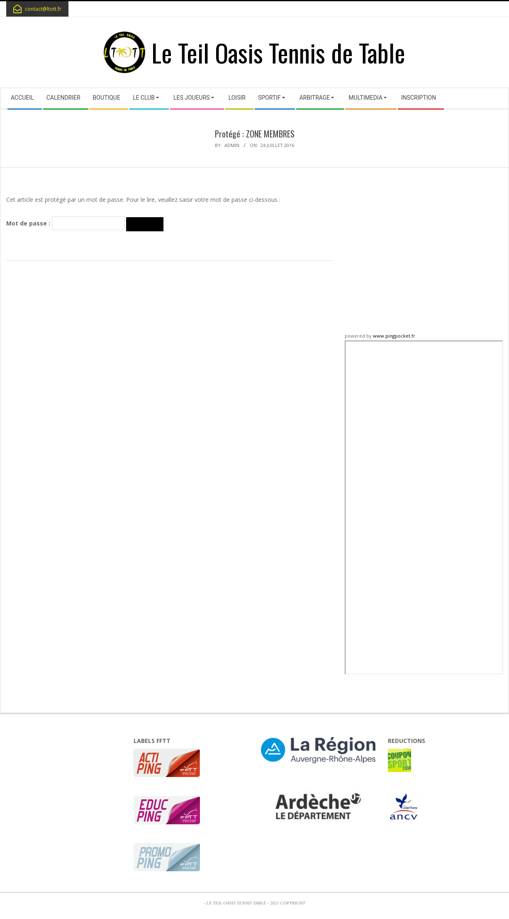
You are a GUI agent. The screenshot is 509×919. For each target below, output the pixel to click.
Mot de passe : (65, 223)
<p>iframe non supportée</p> (424, 507)
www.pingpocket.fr (394, 336)
